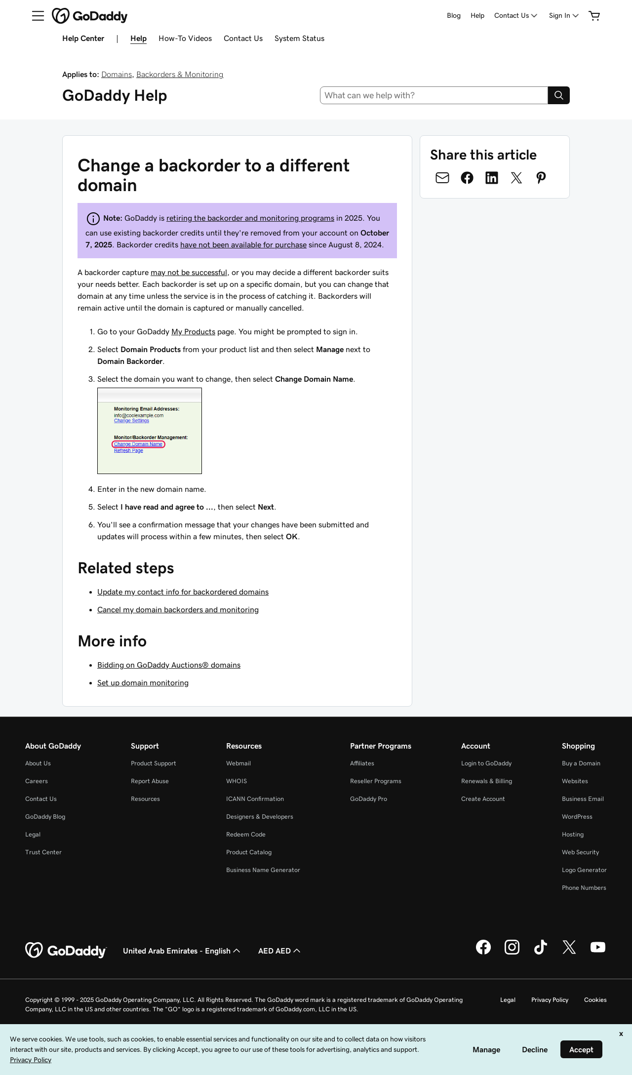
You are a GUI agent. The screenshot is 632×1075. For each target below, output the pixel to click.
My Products (193, 331)
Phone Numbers (584, 887)
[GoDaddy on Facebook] (483, 953)
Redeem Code (246, 834)
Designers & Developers (259, 816)
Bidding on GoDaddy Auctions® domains (168, 665)
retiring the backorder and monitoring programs (250, 218)
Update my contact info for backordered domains (183, 592)
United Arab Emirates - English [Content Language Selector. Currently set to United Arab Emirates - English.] (182, 950)
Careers (36, 781)
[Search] (559, 95)
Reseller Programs (375, 781)
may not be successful (189, 272)
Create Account (483, 799)
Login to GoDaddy (486, 763)
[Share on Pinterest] (541, 177)
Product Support (153, 763)
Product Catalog (249, 852)
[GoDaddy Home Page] (66, 950)
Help (477, 15)
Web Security (580, 852)
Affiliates (362, 763)
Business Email (583, 799)
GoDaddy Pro (368, 799)
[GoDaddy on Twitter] (569, 953)
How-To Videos (185, 38)
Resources (145, 799)
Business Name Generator (263, 870)
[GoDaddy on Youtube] (598, 953)
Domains (116, 74)
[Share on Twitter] (516, 177)
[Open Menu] (34, 16)
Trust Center (43, 852)
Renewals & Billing (486, 781)
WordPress (577, 816)
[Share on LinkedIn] (491, 177)
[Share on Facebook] (467, 177)
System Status (299, 38)
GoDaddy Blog (45, 816)
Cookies (595, 999)
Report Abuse (150, 781)
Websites (575, 781)
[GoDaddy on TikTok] (541, 953)
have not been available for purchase (243, 244)
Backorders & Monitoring (180, 74)
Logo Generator (584, 870)
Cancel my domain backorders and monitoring (178, 609)
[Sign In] (565, 15)
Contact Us (243, 38)
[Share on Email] (442, 177)
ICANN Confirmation (255, 799)
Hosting (573, 834)
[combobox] (434, 95)
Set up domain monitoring (143, 682)
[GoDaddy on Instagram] (512, 953)
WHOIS (236, 781)
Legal (32, 834)
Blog (454, 15)
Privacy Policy (549, 999)
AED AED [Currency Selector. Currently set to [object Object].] (280, 950)
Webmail (238, 763)
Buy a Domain (581, 763)
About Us (38, 763)
